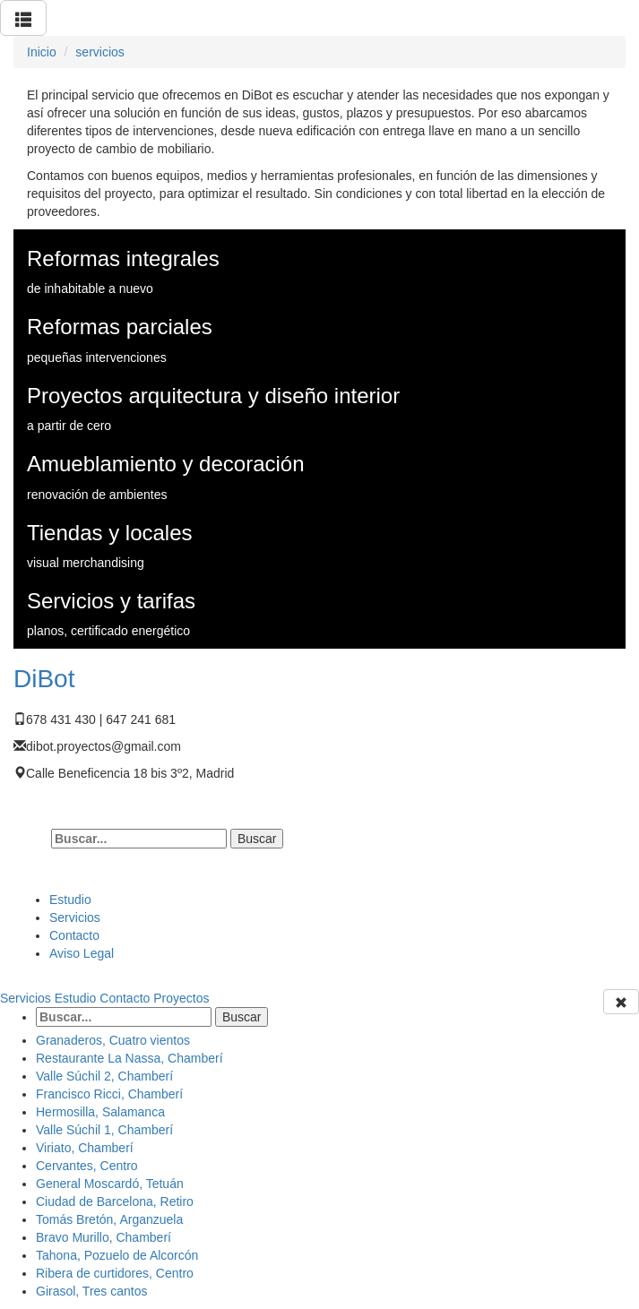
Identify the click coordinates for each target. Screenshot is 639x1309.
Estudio (70, 899)
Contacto (74, 935)
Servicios (74, 917)
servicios (99, 52)
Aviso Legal (81, 953)
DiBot (43, 679)
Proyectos (181, 998)
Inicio (41, 52)
